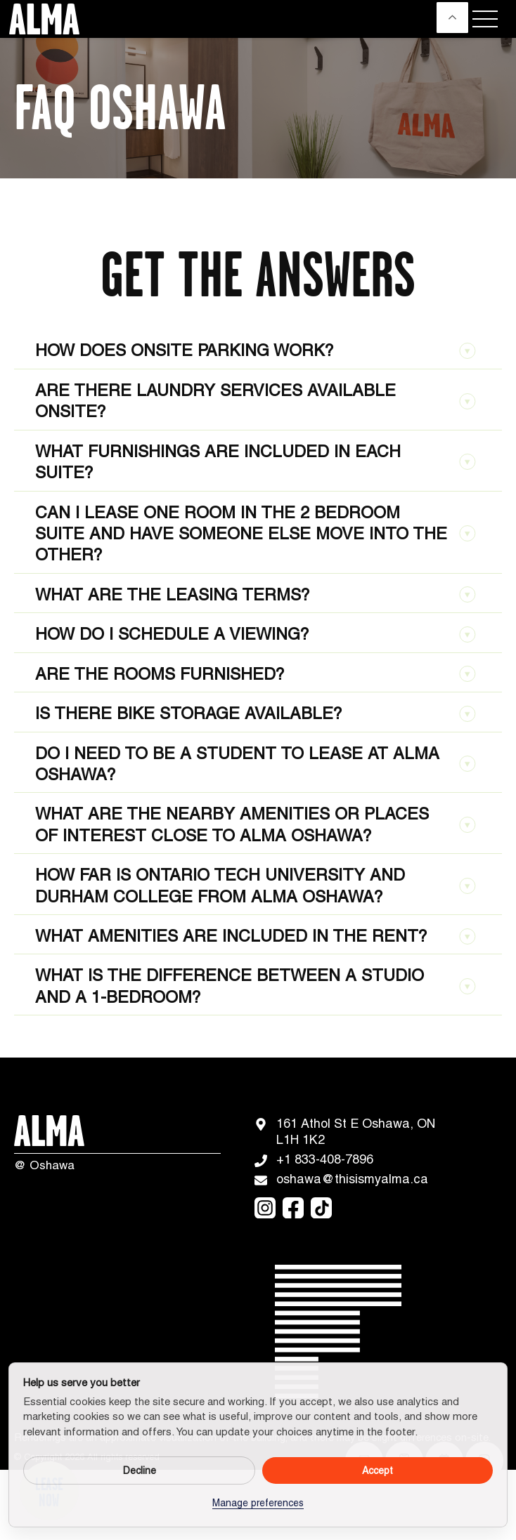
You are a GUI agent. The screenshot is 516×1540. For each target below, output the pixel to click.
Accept (377, 1470)
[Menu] (485, 19)
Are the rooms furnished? (255, 673)
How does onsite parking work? (255, 350)
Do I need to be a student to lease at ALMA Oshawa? (255, 764)
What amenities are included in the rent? (255, 935)
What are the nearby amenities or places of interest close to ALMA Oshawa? (255, 824)
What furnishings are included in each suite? (255, 462)
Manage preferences (258, 1502)
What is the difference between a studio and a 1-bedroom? (255, 986)
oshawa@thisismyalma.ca (341, 1179)
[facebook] (293, 1207)
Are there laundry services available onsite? (255, 401)
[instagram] (265, 1207)
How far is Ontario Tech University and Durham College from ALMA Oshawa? (255, 885)
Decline (139, 1470)
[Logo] (40, 19)
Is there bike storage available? (255, 713)
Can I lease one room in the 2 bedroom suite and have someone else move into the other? (255, 534)
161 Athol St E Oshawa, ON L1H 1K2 (345, 1131)
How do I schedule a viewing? (255, 633)
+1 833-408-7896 (314, 1159)
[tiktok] (321, 1207)
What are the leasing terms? (255, 594)
